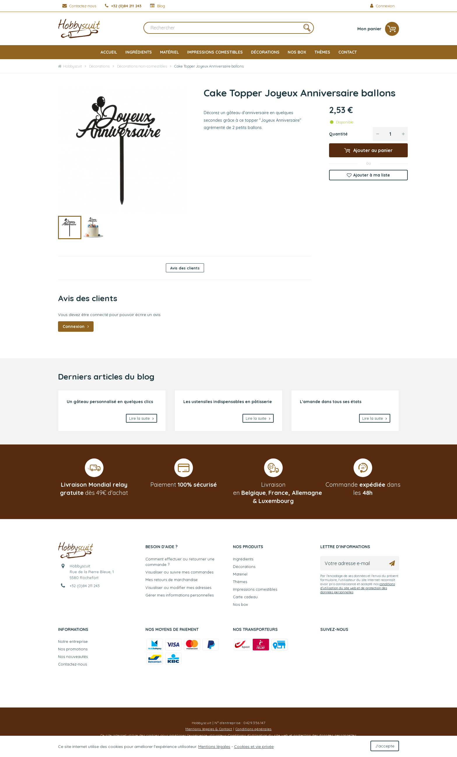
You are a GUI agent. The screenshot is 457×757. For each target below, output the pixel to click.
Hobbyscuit (70, 66)
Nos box (297, 52)
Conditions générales (253, 729)
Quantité (338, 134)
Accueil (109, 52)
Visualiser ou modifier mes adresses (178, 587)
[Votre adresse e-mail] (359, 563)
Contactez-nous (72, 664)
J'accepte (384, 746)
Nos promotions (72, 649)
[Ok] (392, 563)
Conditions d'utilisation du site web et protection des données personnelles (292, 735)
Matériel (169, 52)
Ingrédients (138, 52)
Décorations (265, 52)
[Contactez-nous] (79, 6)
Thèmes (322, 52)
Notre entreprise (73, 641)
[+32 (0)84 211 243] (123, 6)
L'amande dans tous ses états (330, 401)
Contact (347, 52)
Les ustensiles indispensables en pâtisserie (227, 401)
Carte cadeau (245, 596)
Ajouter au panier (372, 150)
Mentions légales (214, 746)
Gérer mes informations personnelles (179, 595)
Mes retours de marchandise (171, 579)
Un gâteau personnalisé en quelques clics (110, 401)
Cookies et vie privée (254, 746)
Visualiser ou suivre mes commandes (179, 572)
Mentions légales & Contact (208, 729)
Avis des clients (185, 268)
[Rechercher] (228, 29)
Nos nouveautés (73, 656)
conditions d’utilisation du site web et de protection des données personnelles (357, 588)
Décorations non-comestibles (142, 66)
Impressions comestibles (215, 52)
